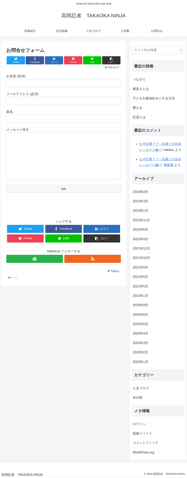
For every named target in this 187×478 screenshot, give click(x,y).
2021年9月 (140, 267)
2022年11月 (141, 220)
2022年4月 (140, 239)
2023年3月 (140, 201)
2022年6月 (140, 229)
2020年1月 (140, 362)
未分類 (137, 397)
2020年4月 (140, 333)
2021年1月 (140, 296)
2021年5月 (140, 286)
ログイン (139, 424)
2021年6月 (140, 277)
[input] (158, 50)
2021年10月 (141, 258)
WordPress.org (143, 452)
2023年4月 (140, 192)
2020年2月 (140, 352)
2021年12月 (141, 248)
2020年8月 (140, 314)
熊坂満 (168, 165)
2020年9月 (140, 305)
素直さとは (141, 89)
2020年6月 (140, 324)
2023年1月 (140, 210)
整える (137, 107)
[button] (181, 50)
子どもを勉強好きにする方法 (154, 98)
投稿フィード (142, 433)
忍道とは (139, 117)
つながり (139, 79)
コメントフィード (146, 443)
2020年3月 (140, 343)
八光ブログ (141, 388)
